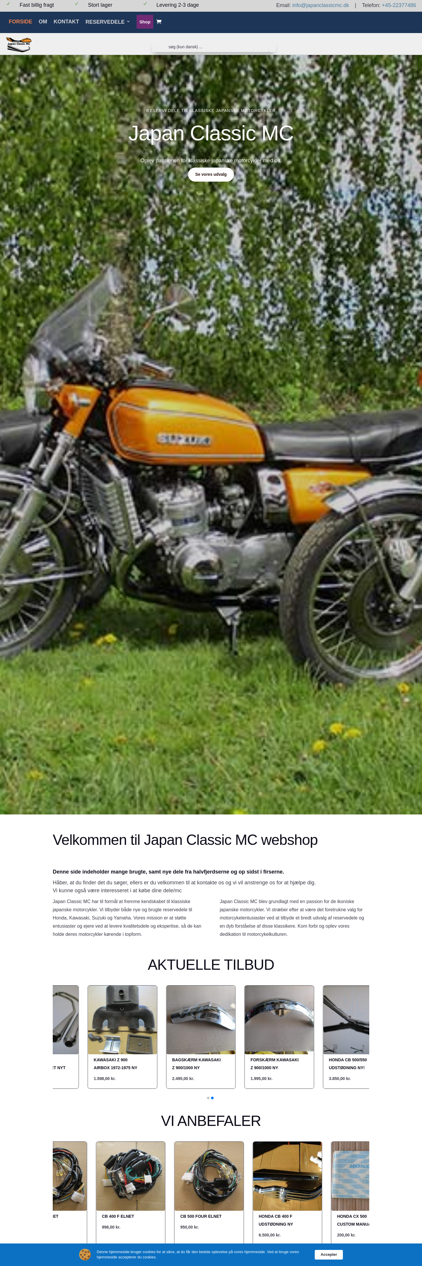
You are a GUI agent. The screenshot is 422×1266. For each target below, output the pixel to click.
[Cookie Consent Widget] (211, 1254)
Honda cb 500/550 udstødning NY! (280, 1063)
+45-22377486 (399, 5)
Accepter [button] (329, 1254)
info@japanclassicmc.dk (320, 5)
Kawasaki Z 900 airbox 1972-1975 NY (47, 1063)
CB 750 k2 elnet (42, 1216)
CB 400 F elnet (120, 1216)
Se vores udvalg (211, 174)
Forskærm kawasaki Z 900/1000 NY (206, 1063)
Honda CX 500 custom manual (357, 1220)
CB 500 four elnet (203, 1216)
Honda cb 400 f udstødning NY (278, 1220)
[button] (208, 1098)
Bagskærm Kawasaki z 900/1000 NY (128, 1063)
